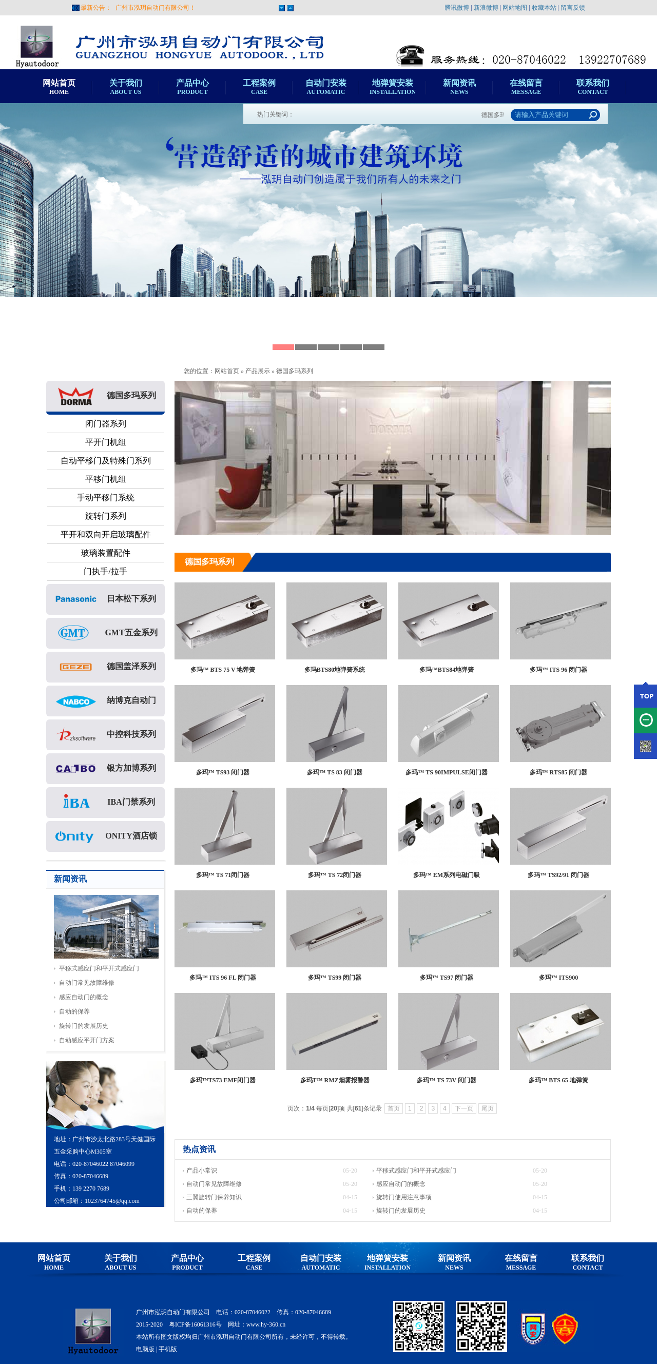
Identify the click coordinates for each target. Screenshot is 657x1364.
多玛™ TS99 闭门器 (335, 977)
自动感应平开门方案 (86, 1040)
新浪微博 (486, 7)
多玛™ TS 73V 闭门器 (446, 1080)
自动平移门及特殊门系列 (106, 460)
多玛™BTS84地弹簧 (446, 669)
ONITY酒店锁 (105, 836)
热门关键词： (275, 114)
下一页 (464, 1108)
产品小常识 (201, 1170)
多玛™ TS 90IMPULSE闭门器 (446, 772)
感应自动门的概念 (83, 997)
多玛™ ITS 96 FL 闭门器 (222, 977)
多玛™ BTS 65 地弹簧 (558, 1080)
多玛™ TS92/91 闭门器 (558, 875)
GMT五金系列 (105, 633)
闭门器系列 (105, 423)
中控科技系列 (105, 734)
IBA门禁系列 (105, 802)
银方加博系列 (105, 768)
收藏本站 (544, 7)
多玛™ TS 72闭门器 (335, 875)
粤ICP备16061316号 (195, 1324)
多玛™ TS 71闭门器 (223, 875)
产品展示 (257, 371)
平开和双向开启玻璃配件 (106, 534)
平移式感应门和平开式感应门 (99, 968)
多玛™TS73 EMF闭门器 (223, 1080)
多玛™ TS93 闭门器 (223, 772)
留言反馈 (573, 7)
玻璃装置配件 (105, 553)
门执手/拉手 (105, 571)
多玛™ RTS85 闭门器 (559, 772)
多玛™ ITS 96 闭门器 (558, 669)
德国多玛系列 (294, 371)
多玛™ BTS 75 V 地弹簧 (223, 669)
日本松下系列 (105, 599)
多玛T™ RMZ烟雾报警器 (335, 1080)
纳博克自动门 (105, 701)
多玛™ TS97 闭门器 (447, 977)
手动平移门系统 (105, 497)
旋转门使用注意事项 (404, 1197)
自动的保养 (74, 1011)
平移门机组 (105, 479)
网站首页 (227, 371)
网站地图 (515, 7)
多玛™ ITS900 (558, 977)
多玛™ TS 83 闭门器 (334, 772)
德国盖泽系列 (105, 667)
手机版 (168, 1349)
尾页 (487, 1108)
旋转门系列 (105, 516)
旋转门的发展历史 (83, 1025)
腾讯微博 (457, 7)
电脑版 (145, 1349)
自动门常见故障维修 (86, 982)
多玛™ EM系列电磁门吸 (446, 875)
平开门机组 (105, 442)
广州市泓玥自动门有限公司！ (155, 7)
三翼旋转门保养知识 (214, 1197)
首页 (394, 1108)
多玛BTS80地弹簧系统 (334, 669)
